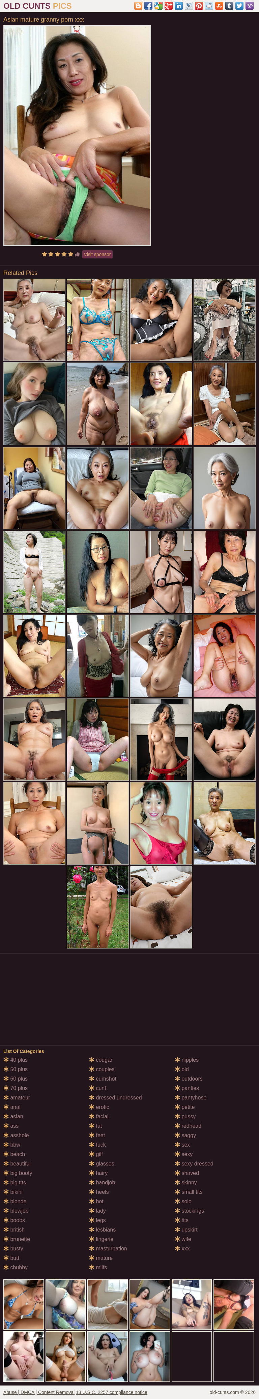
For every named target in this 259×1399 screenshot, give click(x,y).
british (14, 1230)
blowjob (16, 1211)
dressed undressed (115, 1097)
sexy (184, 1154)
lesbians (102, 1230)
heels (99, 1192)
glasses (101, 1164)
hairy (98, 1173)
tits (182, 1220)
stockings (189, 1211)
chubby (15, 1267)
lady (97, 1211)
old (182, 1069)
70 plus (15, 1088)
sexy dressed (194, 1164)
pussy (185, 1116)
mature (101, 1258)
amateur (16, 1097)
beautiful (17, 1164)
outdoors (189, 1079)
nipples (187, 1060)
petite (185, 1107)
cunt (97, 1088)
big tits (14, 1182)
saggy (185, 1135)
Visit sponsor (97, 254)
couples (102, 1069)
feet (97, 1135)
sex (182, 1145)
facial (99, 1116)
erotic (99, 1107)
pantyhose (190, 1097)
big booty (17, 1173)
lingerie (101, 1239)
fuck (97, 1145)
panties (187, 1088)
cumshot (102, 1079)
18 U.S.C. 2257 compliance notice (111, 1392)
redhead (188, 1126)
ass (11, 1126)
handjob (102, 1182)
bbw (11, 1145)
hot (96, 1201)
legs (97, 1220)
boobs (14, 1220)
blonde (15, 1201)
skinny (186, 1182)
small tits (189, 1192)
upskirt (186, 1230)
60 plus (15, 1079)
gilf (96, 1154)
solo (183, 1201)
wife (183, 1239)
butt (11, 1258)
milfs (98, 1267)
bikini (13, 1192)
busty (13, 1248)
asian (13, 1116)
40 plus (15, 1060)
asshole (16, 1135)
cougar (100, 1060)
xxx (182, 1248)
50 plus (15, 1069)
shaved (187, 1173)
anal (12, 1107)
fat (95, 1126)
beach (14, 1154)
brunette (16, 1239)
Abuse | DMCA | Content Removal (39, 1392)
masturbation (108, 1248)
